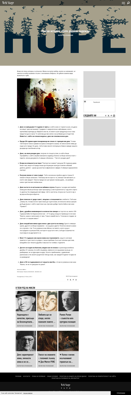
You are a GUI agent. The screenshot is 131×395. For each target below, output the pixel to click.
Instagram (76, 279)
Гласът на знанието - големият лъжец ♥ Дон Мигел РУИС (46, 358)
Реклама (18, 376)
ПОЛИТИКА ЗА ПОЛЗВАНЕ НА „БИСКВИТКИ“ (65, 378)
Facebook (67, 279)
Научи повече (27, 393)
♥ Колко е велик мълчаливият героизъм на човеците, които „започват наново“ (68, 361)
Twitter (70, 280)
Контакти (26, 376)
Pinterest (67, 388)
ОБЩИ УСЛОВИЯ (52, 376)
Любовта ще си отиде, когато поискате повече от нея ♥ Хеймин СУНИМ (46, 321)
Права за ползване (38, 376)
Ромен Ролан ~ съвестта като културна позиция (67, 318)
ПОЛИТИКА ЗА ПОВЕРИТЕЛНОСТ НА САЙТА (102, 376)
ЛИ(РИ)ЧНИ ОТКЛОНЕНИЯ (65, 35)
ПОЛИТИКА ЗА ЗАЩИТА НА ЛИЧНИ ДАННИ (73, 376)
